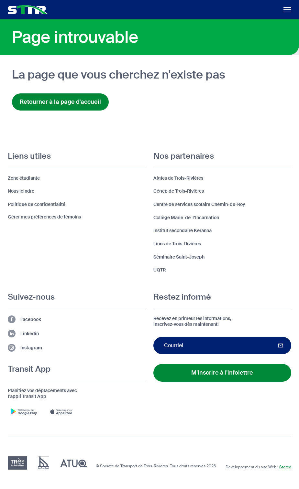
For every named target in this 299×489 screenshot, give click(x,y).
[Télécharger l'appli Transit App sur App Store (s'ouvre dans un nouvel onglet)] (63, 411)
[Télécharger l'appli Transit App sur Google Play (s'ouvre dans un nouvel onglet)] (24, 411)
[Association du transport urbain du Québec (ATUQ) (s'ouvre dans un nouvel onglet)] (73, 463)
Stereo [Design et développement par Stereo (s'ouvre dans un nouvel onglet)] (285, 467)
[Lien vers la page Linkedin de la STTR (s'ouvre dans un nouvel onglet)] (77, 333)
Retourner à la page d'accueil (60, 102)
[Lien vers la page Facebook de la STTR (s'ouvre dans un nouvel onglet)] (77, 319)
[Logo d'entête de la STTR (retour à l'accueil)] (28, 9)
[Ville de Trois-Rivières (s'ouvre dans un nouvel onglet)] (44, 463)
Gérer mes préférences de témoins (44, 217)
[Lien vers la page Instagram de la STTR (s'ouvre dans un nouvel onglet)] (77, 348)
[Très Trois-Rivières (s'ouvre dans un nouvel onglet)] (17, 463)
